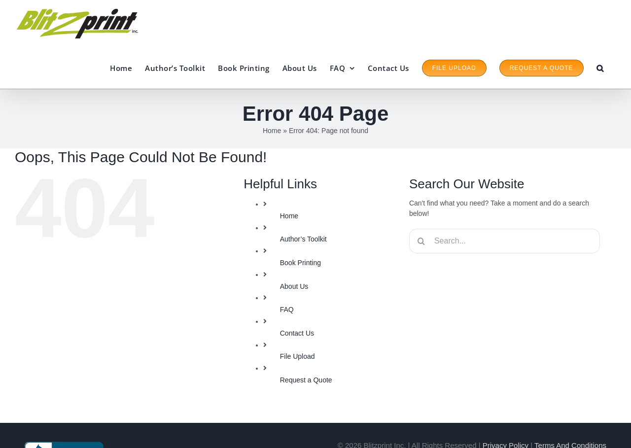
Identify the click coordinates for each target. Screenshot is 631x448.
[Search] (421, 241)
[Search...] (504, 241)
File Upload (297, 356)
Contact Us (297, 333)
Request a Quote (306, 380)
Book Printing (300, 263)
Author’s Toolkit (303, 239)
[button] (600, 68)
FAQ (287, 309)
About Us (294, 286)
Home (272, 131)
